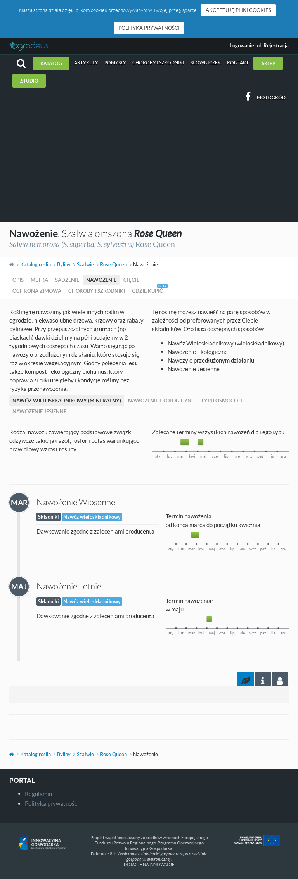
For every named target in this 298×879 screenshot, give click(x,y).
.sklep (268, 63)
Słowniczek (206, 63)
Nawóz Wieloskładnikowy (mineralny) (66, 400)
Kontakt (238, 63)
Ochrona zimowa (36, 291)
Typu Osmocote (222, 400)
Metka (39, 280)
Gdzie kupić (147, 291)
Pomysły (115, 63)
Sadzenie (67, 280)
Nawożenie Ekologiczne (161, 400)
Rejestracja (276, 45)
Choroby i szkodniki (158, 63)
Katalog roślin (35, 264)
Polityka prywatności (149, 28)
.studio (29, 81)
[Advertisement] (149, 163)
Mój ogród (271, 97)
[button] (21, 63)
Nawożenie (101, 280)
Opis (18, 280)
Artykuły (86, 63)
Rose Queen (113, 264)
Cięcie (131, 280)
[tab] (280, 679)
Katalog (51, 63)
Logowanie (242, 45)
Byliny (64, 264)
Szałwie (85, 264)
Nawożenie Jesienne (39, 411)
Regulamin (38, 793)
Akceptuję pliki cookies (238, 10)
